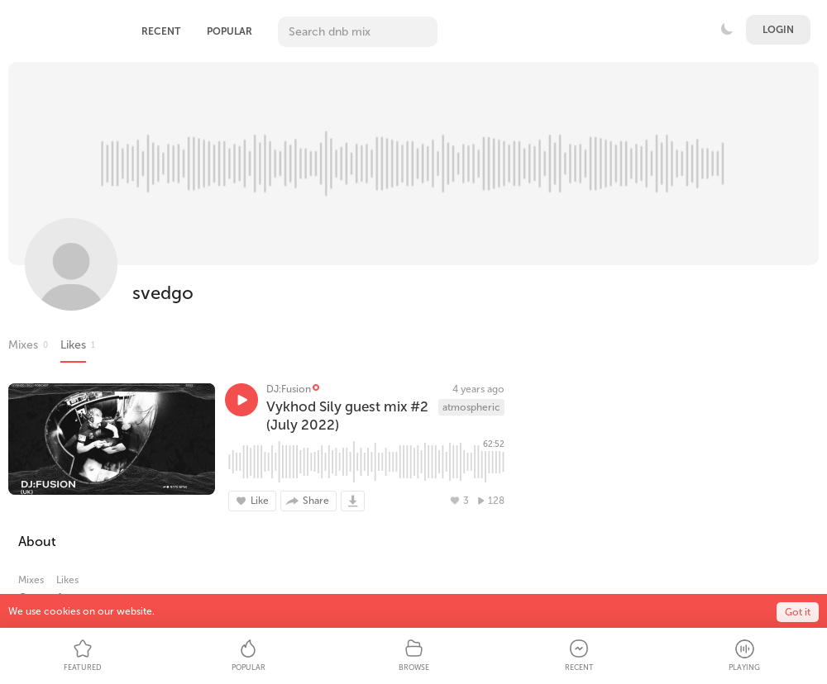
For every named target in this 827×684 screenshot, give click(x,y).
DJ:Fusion (288, 389)
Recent (160, 31)
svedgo (163, 293)
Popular (229, 31)
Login (778, 30)
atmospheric (471, 407)
